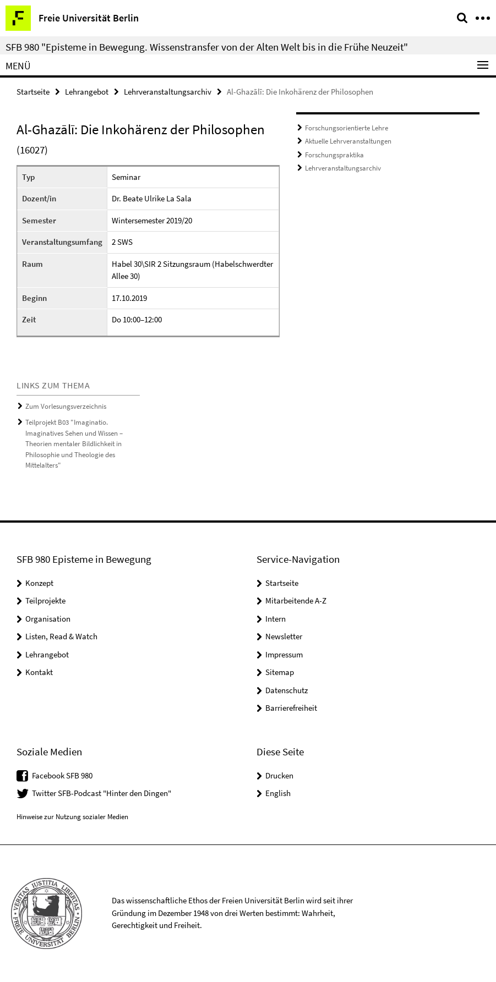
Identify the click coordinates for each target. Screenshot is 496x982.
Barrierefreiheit (291, 708)
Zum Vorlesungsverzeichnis (65, 406)
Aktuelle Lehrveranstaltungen (348, 141)
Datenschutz (286, 690)
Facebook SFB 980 (62, 775)
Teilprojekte (45, 600)
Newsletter (283, 636)
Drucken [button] (279, 775)
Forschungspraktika (334, 155)
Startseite (33, 91)
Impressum (284, 654)
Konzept (39, 583)
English (278, 793)
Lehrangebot (86, 91)
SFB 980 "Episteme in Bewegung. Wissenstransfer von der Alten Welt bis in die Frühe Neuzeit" (207, 46)
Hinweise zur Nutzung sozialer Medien (72, 816)
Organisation (47, 618)
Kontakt (39, 672)
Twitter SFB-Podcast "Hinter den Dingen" (101, 793)
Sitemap (279, 672)
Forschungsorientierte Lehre (346, 128)
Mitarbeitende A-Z (295, 600)
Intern (275, 618)
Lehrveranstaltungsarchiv (167, 91)
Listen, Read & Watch (61, 636)
